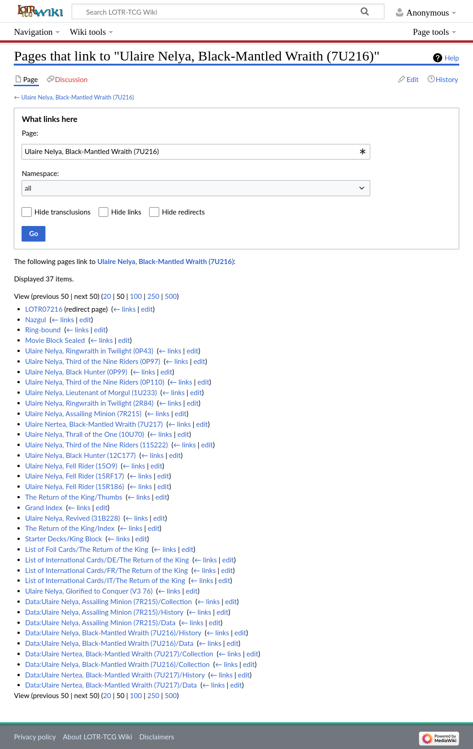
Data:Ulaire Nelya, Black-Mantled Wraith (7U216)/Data (109, 643)
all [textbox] (28, 188)
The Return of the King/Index (70, 528)
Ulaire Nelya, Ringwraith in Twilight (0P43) (89, 351)
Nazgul (35, 319)
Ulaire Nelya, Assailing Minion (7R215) (83, 413)
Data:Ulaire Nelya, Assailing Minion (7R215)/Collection (108, 601)
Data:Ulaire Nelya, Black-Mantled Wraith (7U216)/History (113, 632)
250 (153, 296)
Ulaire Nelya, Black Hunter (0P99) (76, 372)
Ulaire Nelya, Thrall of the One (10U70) (84, 434)
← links (124, 309)
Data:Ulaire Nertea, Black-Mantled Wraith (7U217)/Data (111, 685)
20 (107, 296)
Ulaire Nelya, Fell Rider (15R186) (74, 486)
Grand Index (43, 507)
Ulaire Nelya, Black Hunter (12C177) (80, 455)
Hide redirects (183, 212)
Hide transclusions (62, 212)
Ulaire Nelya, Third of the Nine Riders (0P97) (92, 361)
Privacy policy (35, 736)
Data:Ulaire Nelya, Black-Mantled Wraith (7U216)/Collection (117, 664)
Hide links (126, 212)
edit (147, 309)
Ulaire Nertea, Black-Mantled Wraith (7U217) (94, 424)
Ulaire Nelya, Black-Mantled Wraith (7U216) (77, 97)
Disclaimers (156, 736)
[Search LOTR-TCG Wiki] (220, 11)
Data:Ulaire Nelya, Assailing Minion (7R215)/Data (100, 622)
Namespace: (40, 173)
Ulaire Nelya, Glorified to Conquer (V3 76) (89, 591)
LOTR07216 (44, 309)
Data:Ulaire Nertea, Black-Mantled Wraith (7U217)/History (115, 675)
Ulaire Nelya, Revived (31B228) (72, 518)
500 (171, 296)
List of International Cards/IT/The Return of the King (105, 580)
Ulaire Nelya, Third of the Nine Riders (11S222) (96, 445)
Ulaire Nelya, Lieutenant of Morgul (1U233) (91, 392)
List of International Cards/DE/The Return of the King (107, 560)
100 (136, 296)
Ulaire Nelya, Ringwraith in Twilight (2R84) (89, 403)
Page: (30, 133)
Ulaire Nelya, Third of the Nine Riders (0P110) (94, 382)
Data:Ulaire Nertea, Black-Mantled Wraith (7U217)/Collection (119, 654)
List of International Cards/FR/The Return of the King (106, 570)
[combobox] (196, 152)
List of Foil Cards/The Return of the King (87, 549)
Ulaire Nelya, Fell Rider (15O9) (71, 466)
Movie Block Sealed (55, 340)
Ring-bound (43, 329)
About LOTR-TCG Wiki (97, 736)
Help (452, 58)
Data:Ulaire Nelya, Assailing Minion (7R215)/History (104, 612)
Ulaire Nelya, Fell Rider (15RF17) (74, 476)
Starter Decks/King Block (63, 538)
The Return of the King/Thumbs (73, 497)
